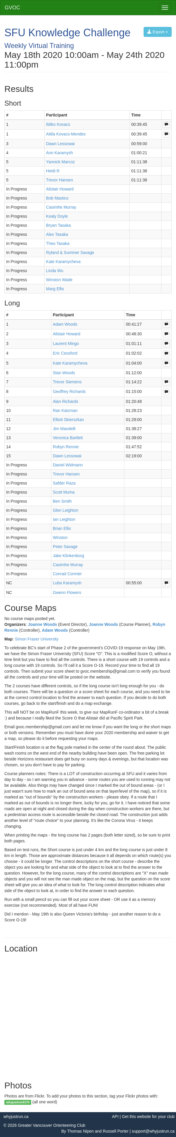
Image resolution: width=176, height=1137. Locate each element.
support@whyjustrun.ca (153, 1131)
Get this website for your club (148, 1116)
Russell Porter (115, 1131)
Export (157, 32)
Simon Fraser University (36, 639)
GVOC (12, 8)
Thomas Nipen (80, 1131)
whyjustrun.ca (16, 1116)
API (115, 1116)
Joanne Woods (42, 624)
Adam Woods (55, 630)
